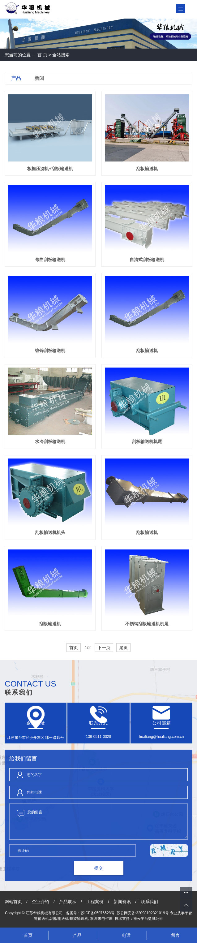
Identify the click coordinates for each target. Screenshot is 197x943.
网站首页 (13, 901)
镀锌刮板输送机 (50, 350)
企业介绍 (40, 901)
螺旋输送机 (79, 918)
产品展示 (67, 901)
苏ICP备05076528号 (97, 913)
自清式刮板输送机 (147, 259)
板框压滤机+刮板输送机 (50, 168)
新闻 (39, 78)
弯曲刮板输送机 (50, 259)
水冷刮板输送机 (50, 441)
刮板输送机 (147, 168)
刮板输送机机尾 (147, 441)
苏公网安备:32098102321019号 (143, 913)
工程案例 (95, 901)
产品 (16, 78)
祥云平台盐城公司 (148, 918)
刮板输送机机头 (50, 532)
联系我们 (149, 901)
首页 (73, 647)
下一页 (103, 647)
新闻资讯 (122, 901)
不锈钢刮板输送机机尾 (147, 623)
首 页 (42, 54)
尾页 (123, 647)
